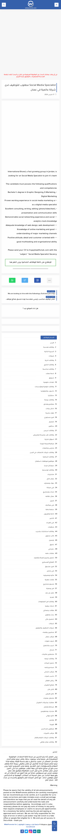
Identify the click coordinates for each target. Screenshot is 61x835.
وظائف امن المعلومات (46, 602)
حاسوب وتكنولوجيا (47, 391)
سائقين (51, 426)
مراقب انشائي (49, 672)
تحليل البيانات (49, 663)
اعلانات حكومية (48, 382)
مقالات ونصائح (48, 611)
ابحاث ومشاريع (48, 492)
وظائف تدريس (49, 431)
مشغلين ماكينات (48, 654)
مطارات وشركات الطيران (45, 703)
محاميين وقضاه (48, 632)
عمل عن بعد (49, 593)
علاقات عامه (49, 553)
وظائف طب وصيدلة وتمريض (43, 435)
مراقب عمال (49, 637)
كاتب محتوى (49, 536)
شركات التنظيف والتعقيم (45, 628)
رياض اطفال (49, 681)
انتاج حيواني (50, 716)
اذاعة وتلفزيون (49, 514)
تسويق (51, 378)
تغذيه (52, 597)
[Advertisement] (30, 41)
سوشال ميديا (49, 466)
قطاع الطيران (49, 685)
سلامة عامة (50, 510)
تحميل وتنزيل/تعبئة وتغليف (44, 558)
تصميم (51, 422)
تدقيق (52, 545)
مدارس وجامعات (48, 448)
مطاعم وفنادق (49, 404)
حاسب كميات (49, 676)
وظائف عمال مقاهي (47, 742)
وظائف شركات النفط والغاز (44, 738)
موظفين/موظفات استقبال (44, 461)
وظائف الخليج (49, 365)
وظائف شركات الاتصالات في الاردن (42, 453)
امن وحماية (50, 589)
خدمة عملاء (50, 374)
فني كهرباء (50, 523)
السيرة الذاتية (49, 352)
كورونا (52, 725)
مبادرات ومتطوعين (47, 711)
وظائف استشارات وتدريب (45, 532)
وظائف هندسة (48, 347)
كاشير (52, 518)
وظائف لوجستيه (48, 470)
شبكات (51, 624)
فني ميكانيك (49, 505)
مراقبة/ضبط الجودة (47, 444)
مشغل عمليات (48, 698)
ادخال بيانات (50, 409)
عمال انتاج (50, 479)
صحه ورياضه (49, 668)
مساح (52, 650)
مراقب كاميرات (49, 733)
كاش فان (50, 689)
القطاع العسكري (48, 562)
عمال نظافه (50, 496)
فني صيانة (50, 488)
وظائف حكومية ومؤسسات (44, 387)
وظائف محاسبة (48, 369)
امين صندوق (49, 567)
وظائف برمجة (49, 400)
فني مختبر (50, 571)
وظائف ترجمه (49, 659)
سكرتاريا (51, 396)
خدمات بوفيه (49, 606)
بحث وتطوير (49, 615)
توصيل (51, 540)
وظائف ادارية (49, 360)
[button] (37, 280)
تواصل (51, 720)
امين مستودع (49, 417)
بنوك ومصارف (49, 483)
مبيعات (51, 356)
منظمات (51, 527)
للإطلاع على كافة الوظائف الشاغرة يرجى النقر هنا (30, 262)
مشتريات (50, 475)
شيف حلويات (49, 641)
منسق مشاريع (48, 584)
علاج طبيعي (50, 694)
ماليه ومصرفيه (48, 575)
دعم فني (51, 549)
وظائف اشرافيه (48, 457)
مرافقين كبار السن (47, 729)
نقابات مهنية (49, 580)
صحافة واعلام (49, 707)
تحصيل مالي (49, 619)
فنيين (52, 501)
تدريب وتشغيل (48, 646)
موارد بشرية (50, 413)
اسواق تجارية (49, 439)
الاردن (52, 343)
